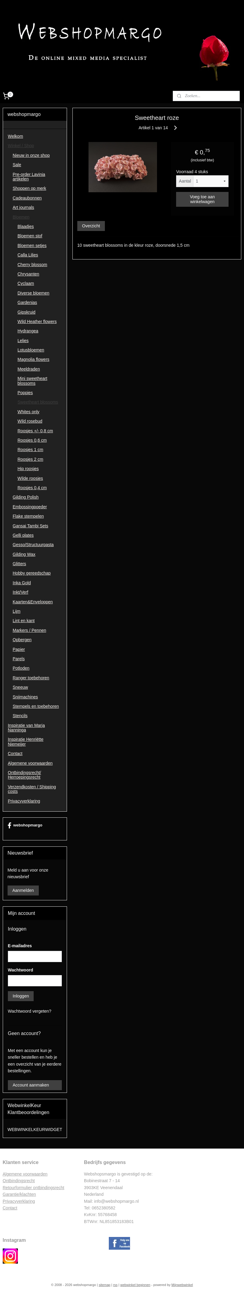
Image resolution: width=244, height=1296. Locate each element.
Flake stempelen (28, 516)
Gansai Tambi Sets (30, 525)
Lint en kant (24, 620)
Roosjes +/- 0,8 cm (35, 430)
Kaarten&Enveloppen (33, 601)
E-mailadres (20, 945)
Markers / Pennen (29, 630)
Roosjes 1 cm (30, 449)
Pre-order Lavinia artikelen (29, 176)
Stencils (20, 715)
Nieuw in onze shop (31, 155)
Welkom (15, 136)
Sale (17, 164)
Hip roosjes (28, 468)
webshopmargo (25, 826)
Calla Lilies (28, 254)
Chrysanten (28, 274)
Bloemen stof (30, 235)
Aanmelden (23, 890)
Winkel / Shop (21, 145)
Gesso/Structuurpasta (33, 544)
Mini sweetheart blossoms (32, 380)
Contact (15, 753)
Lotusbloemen (31, 350)
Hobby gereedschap (32, 573)
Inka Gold (22, 582)
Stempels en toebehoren (36, 706)
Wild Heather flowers (37, 321)
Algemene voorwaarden (30, 763)
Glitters (19, 563)
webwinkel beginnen (135, 1285)
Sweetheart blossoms (38, 402)
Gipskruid (26, 312)
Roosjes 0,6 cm (32, 440)
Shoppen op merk (29, 188)
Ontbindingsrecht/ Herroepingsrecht (24, 775)
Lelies (23, 340)
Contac (9, 1207)
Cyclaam (26, 283)
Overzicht (91, 225)
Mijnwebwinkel (182, 1285)
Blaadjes (26, 226)
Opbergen (22, 639)
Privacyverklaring (24, 801)
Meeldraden (29, 369)
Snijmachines (25, 696)
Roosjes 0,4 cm (32, 487)
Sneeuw (20, 687)
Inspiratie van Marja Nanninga (26, 727)
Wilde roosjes (30, 478)
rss (115, 1285)
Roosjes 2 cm (30, 459)
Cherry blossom (32, 264)
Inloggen (21, 996)
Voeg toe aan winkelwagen (202, 199)
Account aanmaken (31, 1085)
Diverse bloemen (33, 293)
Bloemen (21, 217)
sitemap (105, 1285)
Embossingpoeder (30, 506)
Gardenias (27, 302)
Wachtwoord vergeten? (29, 1011)
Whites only (28, 411)
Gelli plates (23, 535)
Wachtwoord (20, 970)
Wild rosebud (30, 421)
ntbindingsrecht (20, 1180)
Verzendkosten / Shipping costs (32, 789)
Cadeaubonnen (27, 198)
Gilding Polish (26, 497)
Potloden (21, 668)
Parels (19, 658)
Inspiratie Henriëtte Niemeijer (26, 741)
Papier (19, 649)
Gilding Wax (24, 554)
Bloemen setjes (32, 245)
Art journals (23, 207)
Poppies (25, 392)
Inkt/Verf (20, 592)
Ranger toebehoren (31, 677)
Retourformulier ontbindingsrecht (33, 1187)
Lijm (17, 611)
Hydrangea (28, 330)
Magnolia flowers (33, 359)
